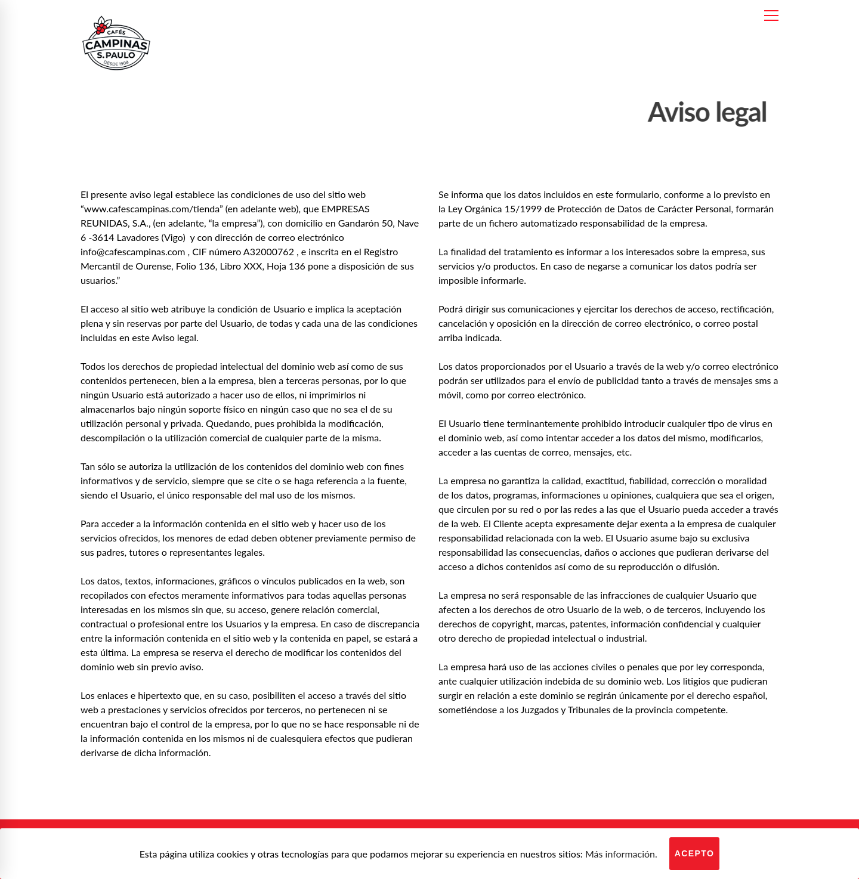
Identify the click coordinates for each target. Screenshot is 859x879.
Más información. (621, 853)
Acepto (695, 853)
